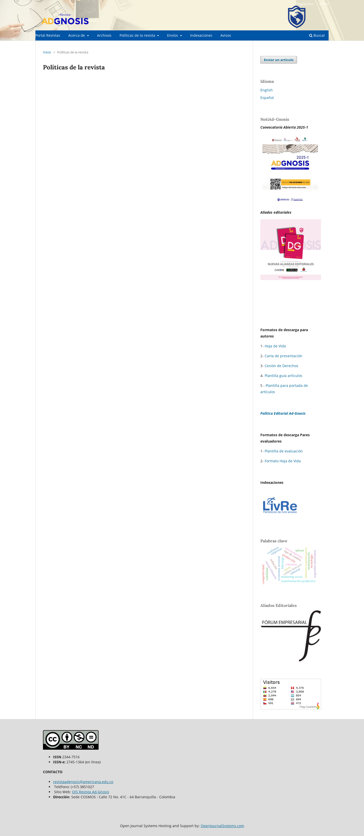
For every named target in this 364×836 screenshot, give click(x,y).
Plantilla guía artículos (283, 375)
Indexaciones (201, 35)
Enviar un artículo (278, 59)
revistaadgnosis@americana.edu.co (83, 781)
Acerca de (77, 35)
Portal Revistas (47, 35)
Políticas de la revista (138, 35)
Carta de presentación (283, 355)
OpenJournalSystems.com (222, 825)
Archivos (104, 35)
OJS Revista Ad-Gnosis (90, 791)
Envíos (173, 35)
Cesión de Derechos (281, 365)
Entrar (324, 4)
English (266, 90)
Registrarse (305, 4)
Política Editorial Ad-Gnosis (283, 413)
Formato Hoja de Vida (283, 461)
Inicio (47, 52)
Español (267, 97)
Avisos (225, 35)
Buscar (317, 35)
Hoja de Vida (275, 346)
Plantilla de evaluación (284, 451)
